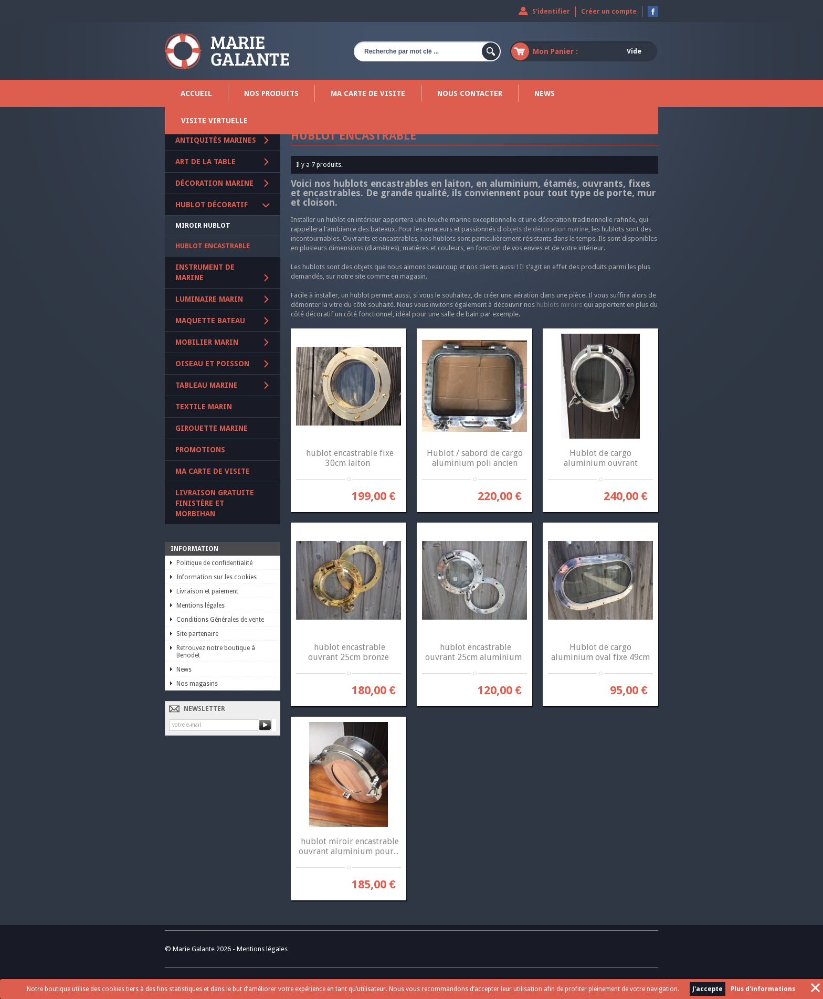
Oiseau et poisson (212, 363)
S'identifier (551, 11)
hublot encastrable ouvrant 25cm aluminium (474, 652)
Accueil (196, 93)
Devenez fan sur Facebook (653, 11)
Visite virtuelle (214, 120)
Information (194, 548)
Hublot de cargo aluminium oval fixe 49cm (600, 652)
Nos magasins (197, 683)
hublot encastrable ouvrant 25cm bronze (348, 652)
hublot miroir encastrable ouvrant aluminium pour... (349, 846)
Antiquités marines (215, 140)
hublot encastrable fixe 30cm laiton (349, 458)
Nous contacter (469, 93)
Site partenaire (197, 633)
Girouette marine (211, 428)
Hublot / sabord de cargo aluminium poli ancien (475, 458)
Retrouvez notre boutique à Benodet (215, 651)
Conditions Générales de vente (220, 619)
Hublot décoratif (211, 204)
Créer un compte (609, 11)
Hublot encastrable (212, 246)
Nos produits (271, 93)
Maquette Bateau (210, 320)
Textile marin (203, 406)
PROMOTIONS (200, 449)
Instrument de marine (205, 272)
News (544, 93)
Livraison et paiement (207, 591)
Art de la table (205, 161)
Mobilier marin (206, 342)
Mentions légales (200, 605)
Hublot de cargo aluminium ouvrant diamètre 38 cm (601, 463)
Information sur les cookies (216, 577)
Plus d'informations (763, 989)
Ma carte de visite (368, 93)
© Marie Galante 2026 (198, 949)
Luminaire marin (209, 299)
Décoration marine (214, 183)
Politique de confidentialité (214, 563)
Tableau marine (206, 385)
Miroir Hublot (202, 225)
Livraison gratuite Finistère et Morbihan (214, 503)
